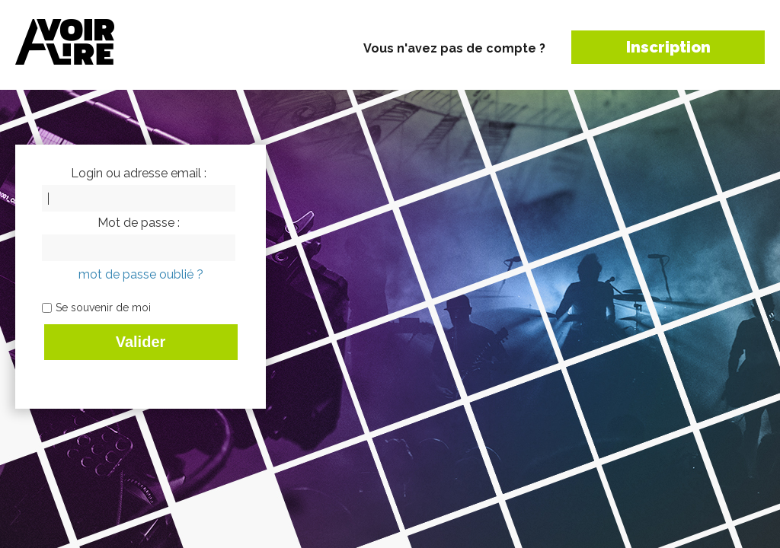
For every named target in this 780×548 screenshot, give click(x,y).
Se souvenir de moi (103, 307)
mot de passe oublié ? (140, 274)
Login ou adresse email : (138, 173)
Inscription (668, 47)
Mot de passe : (139, 223)
